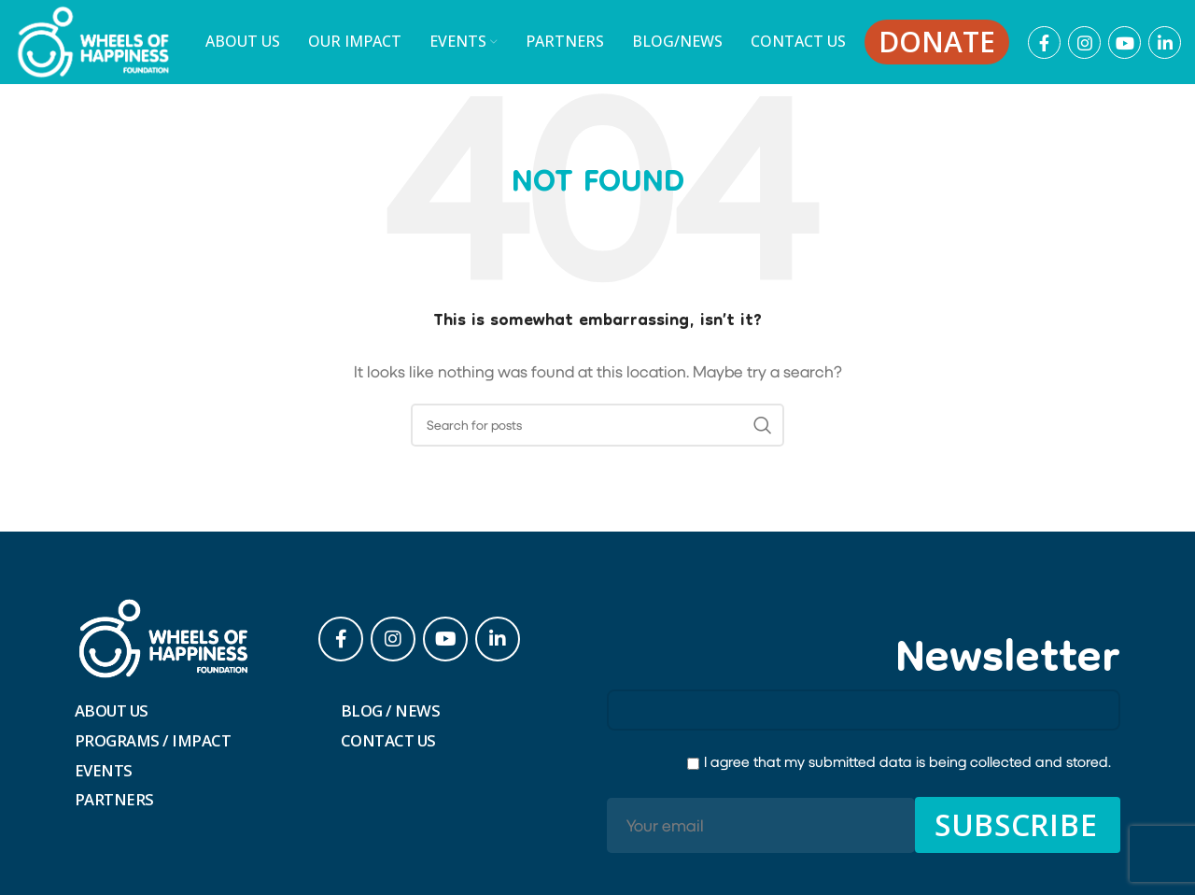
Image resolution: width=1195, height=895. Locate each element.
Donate (937, 41)
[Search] (597, 425)
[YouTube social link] (1124, 42)
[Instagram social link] (1084, 42)
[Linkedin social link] (1164, 42)
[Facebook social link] (1044, 42)
